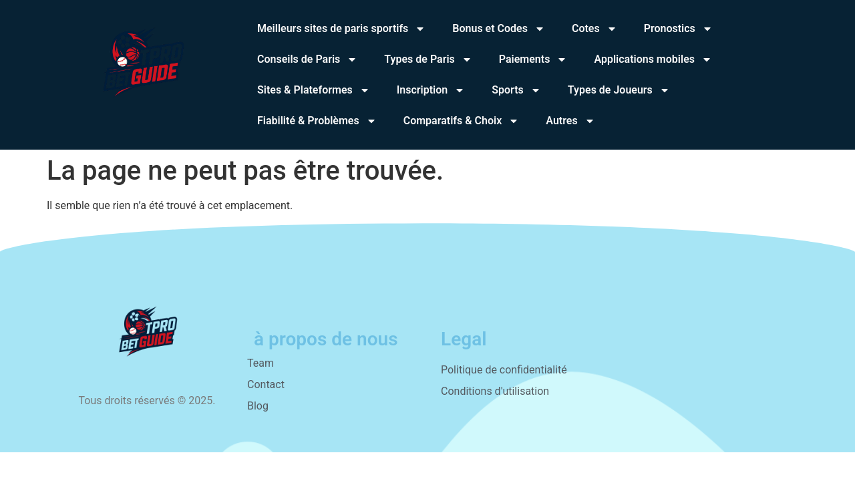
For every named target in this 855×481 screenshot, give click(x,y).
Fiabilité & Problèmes (317, 121)
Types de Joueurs (619, 90)
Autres (570, 121)
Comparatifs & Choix (461, 121)
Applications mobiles (653, 59)
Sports (516, 90)
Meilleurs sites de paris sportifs (341, 29)
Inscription (431, 90)
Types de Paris (428, 59)
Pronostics (678, 29)
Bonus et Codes (498, 29)
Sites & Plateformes (313, 90)
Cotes (594, 29)
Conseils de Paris (307, 59)
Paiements (533, 59)
